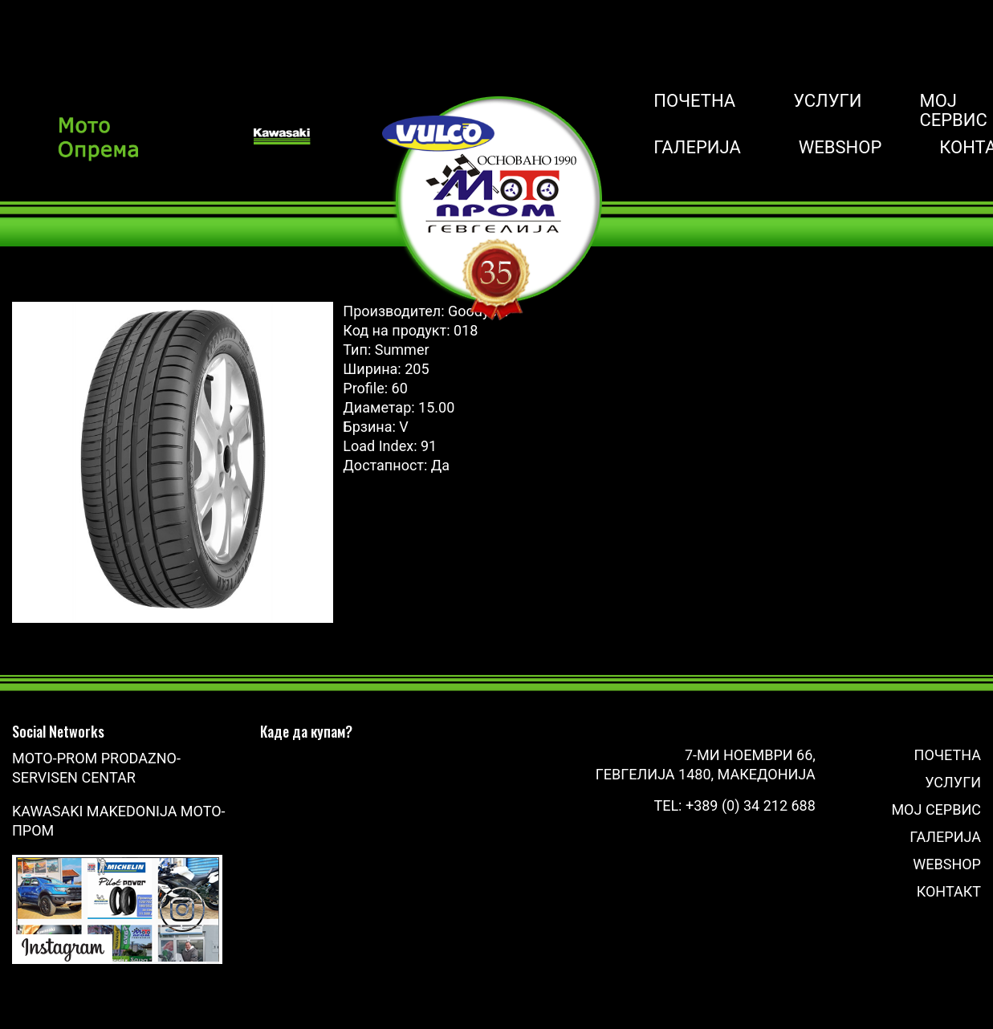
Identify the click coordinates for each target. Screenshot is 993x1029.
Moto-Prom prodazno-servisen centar (96, 768)
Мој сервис (953, 111)
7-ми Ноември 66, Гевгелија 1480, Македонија (706, 764)
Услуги (827, 101)
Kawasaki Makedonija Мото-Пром (119, 821)
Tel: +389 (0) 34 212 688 (734, 805)
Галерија (697, 147)
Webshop (840, 147)
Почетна (694, 101)
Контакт (949, 891)
